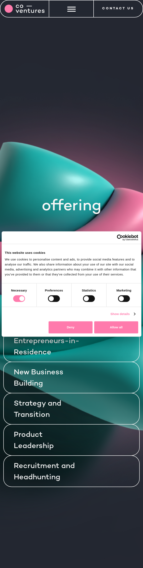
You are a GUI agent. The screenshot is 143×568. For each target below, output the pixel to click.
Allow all (116, 327)
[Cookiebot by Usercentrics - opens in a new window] (120, 237)
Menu (71, 8)
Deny (70, 327)
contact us (118, 8)
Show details (120, 314)
